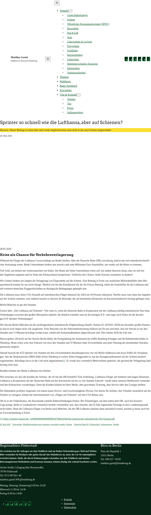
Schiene (69, 424)
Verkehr (64, 10)
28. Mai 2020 (5, 424)
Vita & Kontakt (68, 94)
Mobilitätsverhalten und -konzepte (36, 424)
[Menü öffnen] (48, 59)
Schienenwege (106, 424)
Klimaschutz (95, 424)
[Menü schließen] (57, 3)
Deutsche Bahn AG (81, 424)
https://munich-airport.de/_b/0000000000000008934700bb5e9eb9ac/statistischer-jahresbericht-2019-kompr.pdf (59, 418)
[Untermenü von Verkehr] (70, 11)
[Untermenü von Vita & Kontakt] (79, 94)
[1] (63, 360)
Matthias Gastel (19, 57)
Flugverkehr (17, 424)
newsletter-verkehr (58, 424)
